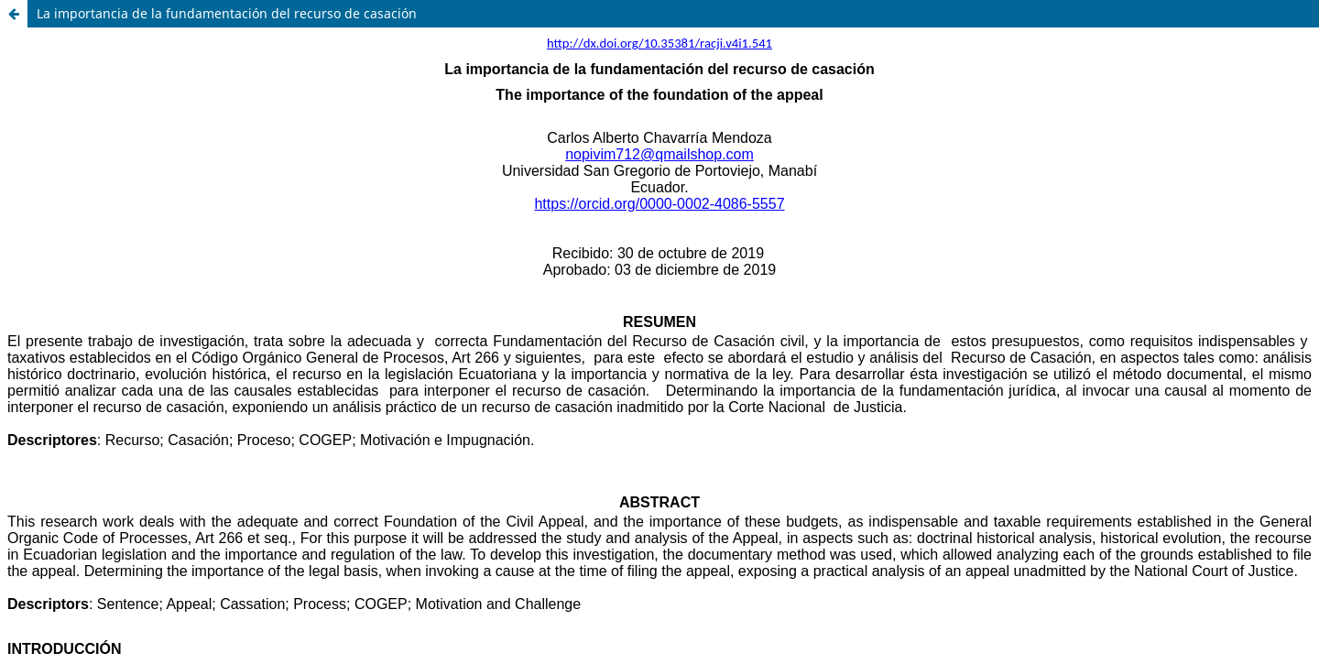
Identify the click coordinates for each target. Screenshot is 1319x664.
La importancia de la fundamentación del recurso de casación (227, 13)
